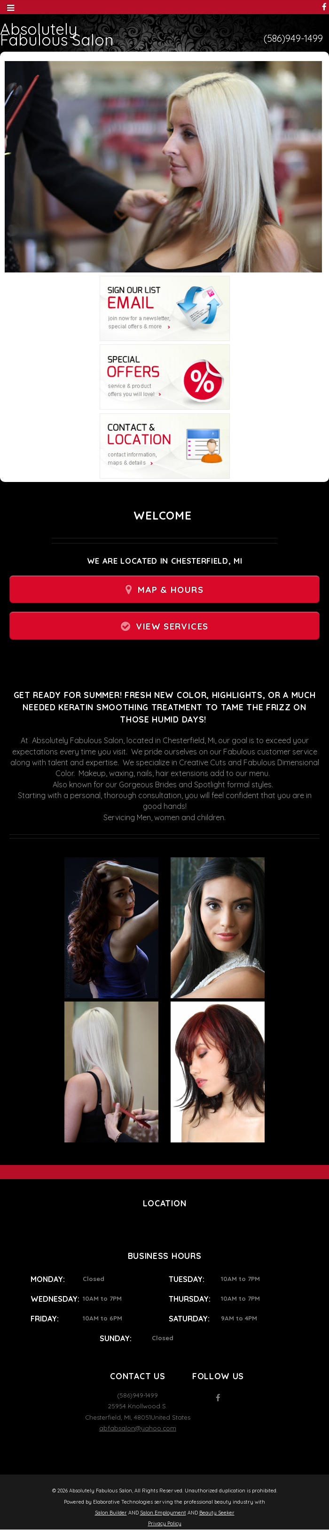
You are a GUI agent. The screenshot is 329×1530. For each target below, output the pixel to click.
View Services (172, 626)
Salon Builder (111, 1512)
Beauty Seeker (217, 1512)
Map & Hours (171, 589)
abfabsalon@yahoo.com (137, 1428)
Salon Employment (163, 1512)
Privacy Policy (164, 1523)
